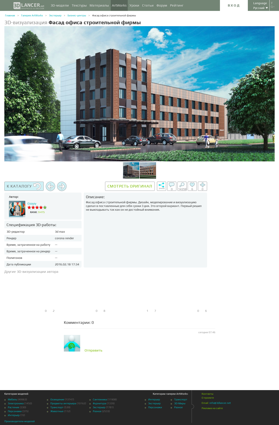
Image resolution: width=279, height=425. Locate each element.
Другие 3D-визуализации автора (31, 272)
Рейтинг (177, 5)
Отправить (93, 350)
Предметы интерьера (63, 403)
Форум (162, 5)
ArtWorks (119, 5)
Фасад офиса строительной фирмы (114, 15)
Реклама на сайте (212, 408)
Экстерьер (55, 15)
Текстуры (79, 5)
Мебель (12, 399)
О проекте (208, 397)
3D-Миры (179, 403)
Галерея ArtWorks (32, 15)
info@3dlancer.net (220, 403)
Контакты (207, 393)
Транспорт (56, 407)
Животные (56, 411)
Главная (10, 15)
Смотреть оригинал (129, 186)
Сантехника (100, 399)
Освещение (57, 399)
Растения (13, 407)
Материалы (99, 5)
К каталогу (24, 186)
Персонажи (15, 411)
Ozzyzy (31, 203)
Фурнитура (99, 403)
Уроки (134, 5)
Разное (97, 411)
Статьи (148, 5)
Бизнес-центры (77, 15)
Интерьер (14, 415)
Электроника (16, 403)
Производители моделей (19, 421)
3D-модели (60, 5)
